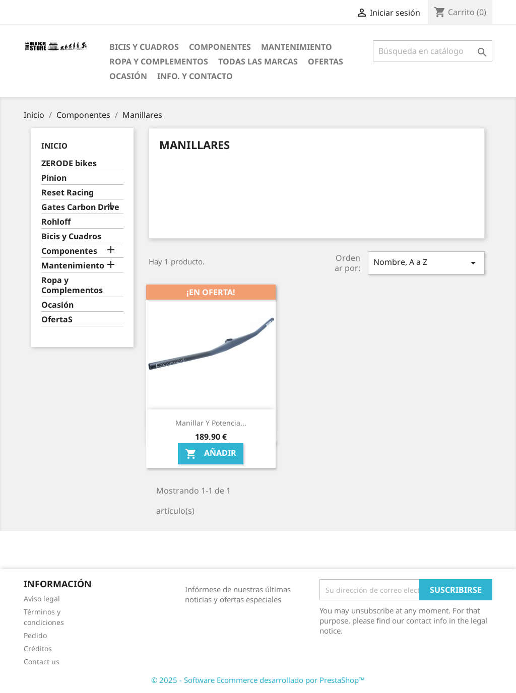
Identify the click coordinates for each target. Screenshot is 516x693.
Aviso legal (42, 598)
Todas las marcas (258, 61)
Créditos (38, 648)
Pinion (54, 178)
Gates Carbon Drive (80, 207)
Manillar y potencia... (210, 423)
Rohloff (56, 222)
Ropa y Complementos (158, 61)
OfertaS (325, 61)
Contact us (41, 661)
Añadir (210, 454)
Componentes (220, 46)
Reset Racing (67, 192)
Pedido (35, 635)
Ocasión (128, 76)
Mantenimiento (296, 46)
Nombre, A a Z (426, 262)
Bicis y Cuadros (144, 46)
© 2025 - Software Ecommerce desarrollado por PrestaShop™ (258, 680)
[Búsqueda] (432, 50)
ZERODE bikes (69, 163)
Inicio (54, 146)
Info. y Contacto (195, 76)
